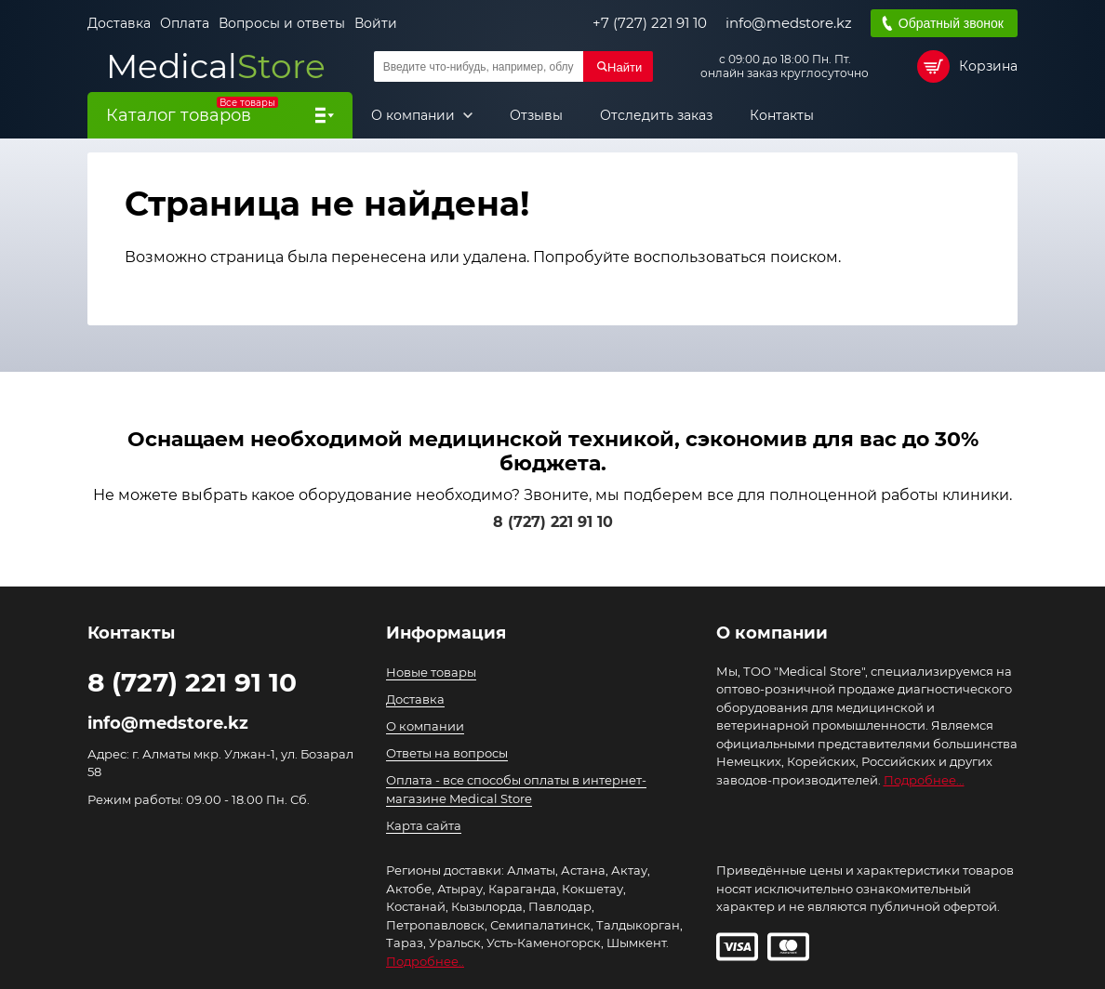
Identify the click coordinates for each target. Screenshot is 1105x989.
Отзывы (536, 115)
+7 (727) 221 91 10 (649, 23)
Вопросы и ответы (282, 23)
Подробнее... (924, 779)
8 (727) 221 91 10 (553, 522)
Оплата (184, 23)
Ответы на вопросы (447, 752)
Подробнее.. (425, 961)
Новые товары (431, 672)
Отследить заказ (656, 115)
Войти (375, 23)
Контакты (782, 115)
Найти (624, 67)
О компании (415, 115)
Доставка (119, 23)
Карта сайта (423, 825)
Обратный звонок (951, 23)
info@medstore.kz (789, 23)
